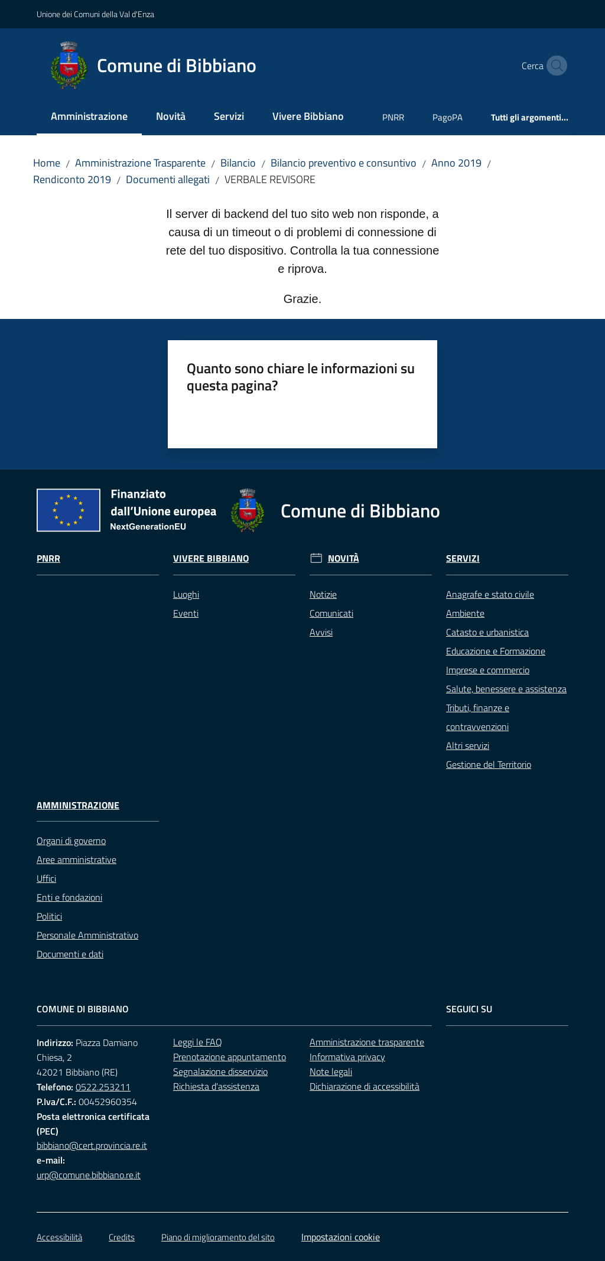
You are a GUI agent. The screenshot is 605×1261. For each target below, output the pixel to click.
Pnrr (48, 558)
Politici (49, 916)
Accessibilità (59, 1237)
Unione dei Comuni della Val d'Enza (95, 14)
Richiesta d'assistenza (216, 1086)
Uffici (46, 878)
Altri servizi (467, 745)
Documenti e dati (70, 954)
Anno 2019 (456, 163)
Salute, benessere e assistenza (506, 689)
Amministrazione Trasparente (140, 163)
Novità (343, 558)
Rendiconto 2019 (72, 179)
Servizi (463, 558)
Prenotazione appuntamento (229, 1057)
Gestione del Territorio (488, 764)
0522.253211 (103, 1087)
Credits (122, 1237)
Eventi (186, 613)
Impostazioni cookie (340, 1237)
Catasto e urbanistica (487, 632)
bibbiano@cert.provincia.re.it (92, 1145)
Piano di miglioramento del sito (218, 1237)
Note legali (331, 1071)
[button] (554, 65)
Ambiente (465, 613)
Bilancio (238, 163)
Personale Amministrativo (87, 935)
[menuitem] (89, 117)
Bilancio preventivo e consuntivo (344, 163)
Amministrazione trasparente (367, 1042)
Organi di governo (71, 840)
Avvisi (321, 632)
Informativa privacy (347, 1057)
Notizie (323, 594)
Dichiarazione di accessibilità (364, 1086)
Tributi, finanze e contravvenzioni (477, 717)
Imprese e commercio (487, 670)
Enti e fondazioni (69, 897)
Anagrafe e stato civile (490, 594)
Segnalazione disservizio (220, 1071)
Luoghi (186, 594)
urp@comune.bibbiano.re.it (89, 1175)
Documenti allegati (168, 179)
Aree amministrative (76, 859)
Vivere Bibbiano (211, 558)
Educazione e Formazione (495, 651)
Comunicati (331, 613)
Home (46, 163)
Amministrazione (78, 805)
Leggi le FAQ (197, 1042)
